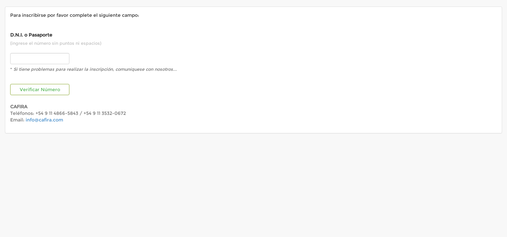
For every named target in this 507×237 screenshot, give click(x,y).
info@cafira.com (44, 120)
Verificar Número (40, 89)
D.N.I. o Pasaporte (31, 35)
